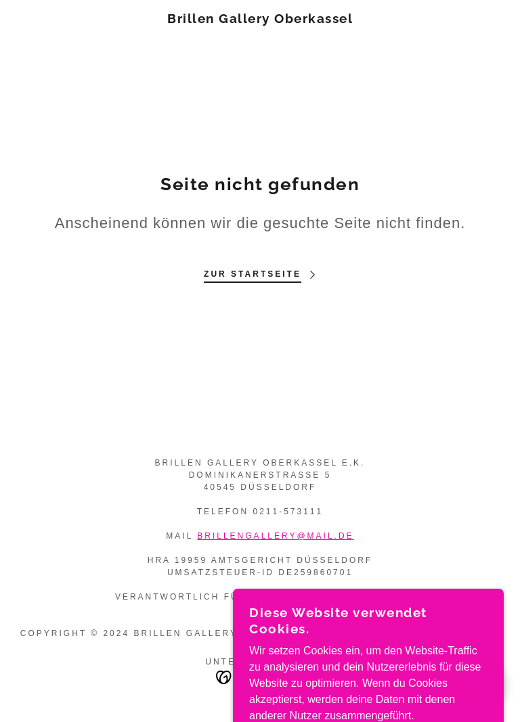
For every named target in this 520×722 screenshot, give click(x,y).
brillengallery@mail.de (275, 536)
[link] (260, 19)
